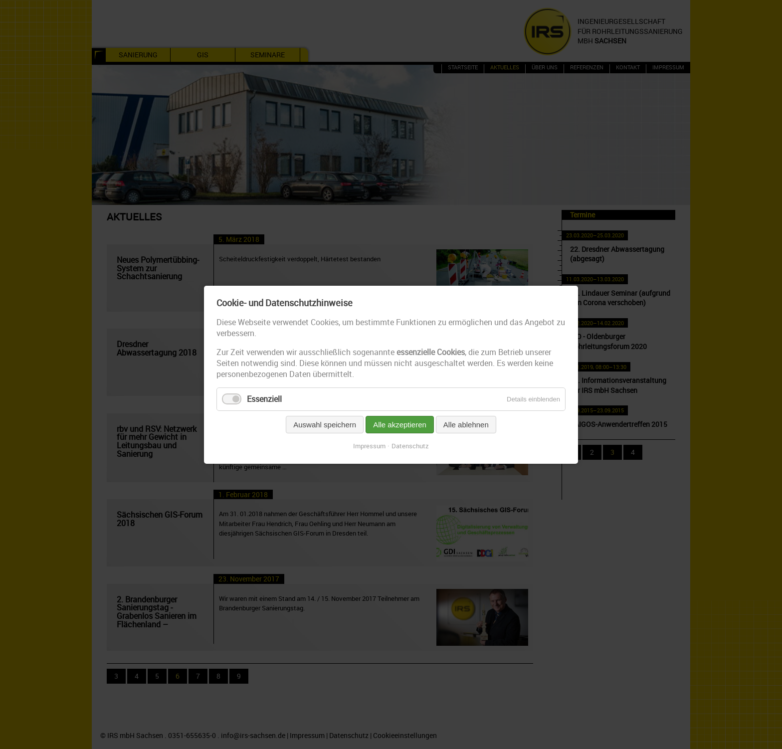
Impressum (369, 445)
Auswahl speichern (324, 424)
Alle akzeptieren (399, 424)
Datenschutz (410, 445)
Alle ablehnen (466, 424)
